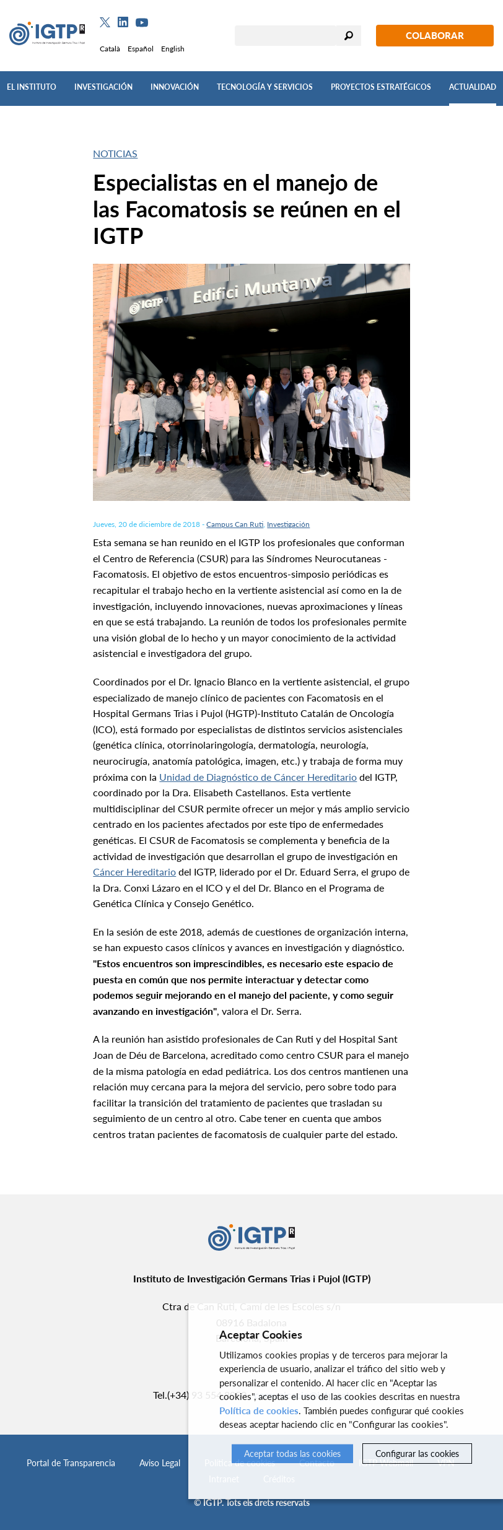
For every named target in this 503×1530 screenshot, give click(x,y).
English (173, 48)
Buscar (348, 35)
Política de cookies (259, 1410)
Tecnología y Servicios (265, 87)
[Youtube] (142, 22)
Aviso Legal (159, 1463)
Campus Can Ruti (234, 524)
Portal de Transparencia (71, 1463)
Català (110, 48)
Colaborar (435, 35)
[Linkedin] (123, 22)
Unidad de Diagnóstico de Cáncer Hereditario (258, 777)
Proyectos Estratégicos (381, 87)
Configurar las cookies (417, 1453)
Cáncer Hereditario (134, 871)
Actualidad (472, 87)
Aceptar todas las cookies (292, 1453)
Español (141, 48)
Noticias (115, 153)
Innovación (175, 87)
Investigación (103, 87)
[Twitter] (105, 22)
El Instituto (31, 87)
